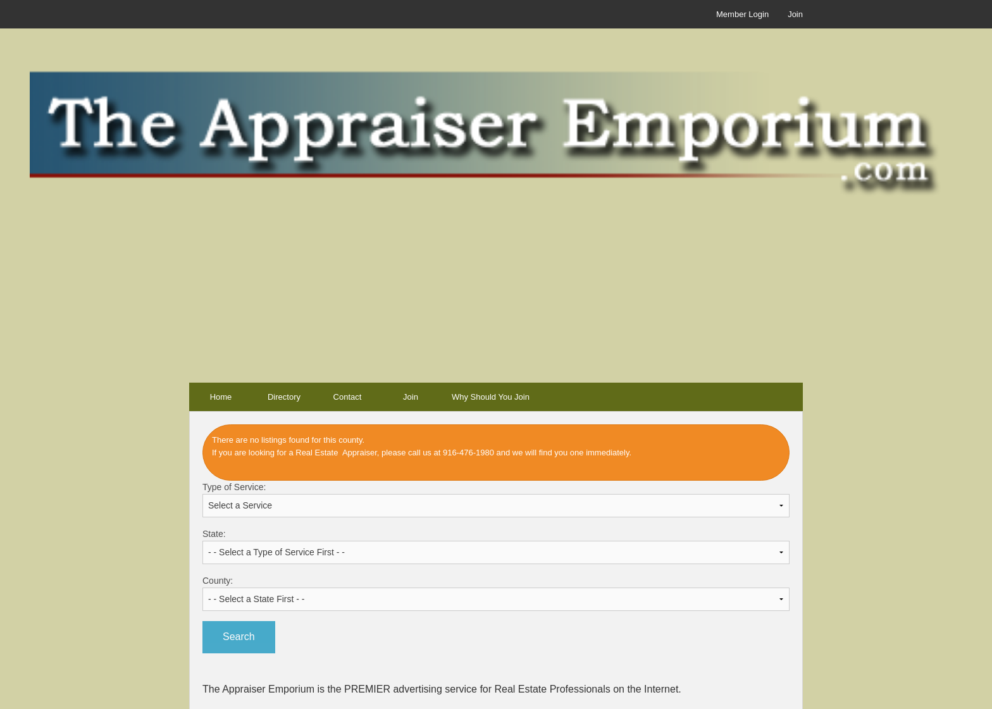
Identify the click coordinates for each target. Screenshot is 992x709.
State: (496, 546)
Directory (284, 397)
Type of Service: (496, 499)
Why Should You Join (491, 397)
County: (496, 593)
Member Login (742, 14)
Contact (347, 397)
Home (221, 397)
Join (795, 14)
